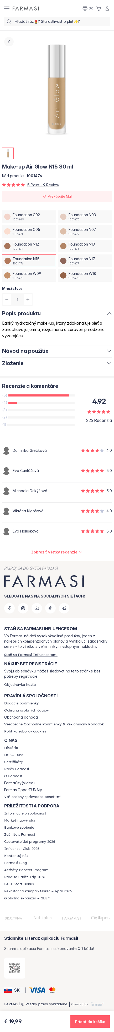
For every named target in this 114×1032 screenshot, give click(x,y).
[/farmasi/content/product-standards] (13, 762)
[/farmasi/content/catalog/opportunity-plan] (20, 820)
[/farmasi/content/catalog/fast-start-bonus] (19, 884)
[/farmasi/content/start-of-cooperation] (19, 835)
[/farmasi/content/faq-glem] (27, 898)
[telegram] (64, 608)
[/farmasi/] (26, 8)
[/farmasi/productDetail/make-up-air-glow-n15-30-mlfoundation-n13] (85, 246)
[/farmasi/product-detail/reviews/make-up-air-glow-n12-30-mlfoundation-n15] (57, 552)
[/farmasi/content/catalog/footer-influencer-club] (21, 849)
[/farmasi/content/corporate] (25, 813)
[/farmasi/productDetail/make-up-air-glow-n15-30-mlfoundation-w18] (85, 275)
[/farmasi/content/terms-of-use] (54, 724)
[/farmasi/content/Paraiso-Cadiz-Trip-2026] (24, 877)
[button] (14, 990)
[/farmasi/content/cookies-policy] (25, 731)
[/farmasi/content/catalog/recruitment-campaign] (38, 891)
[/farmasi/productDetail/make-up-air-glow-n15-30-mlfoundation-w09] (29, 275)
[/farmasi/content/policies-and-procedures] (26, 710)
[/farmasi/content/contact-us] (16, 856)
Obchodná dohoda (21, 717)
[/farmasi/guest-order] (20, 684)
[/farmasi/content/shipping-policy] (21, 703)
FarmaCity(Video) (19, 783)
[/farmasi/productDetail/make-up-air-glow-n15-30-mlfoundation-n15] (29, 260)
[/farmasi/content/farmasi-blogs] (15, 863)
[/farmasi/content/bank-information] (19, 827)
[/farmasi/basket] (98, 8)
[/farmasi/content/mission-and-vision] (13, 755)
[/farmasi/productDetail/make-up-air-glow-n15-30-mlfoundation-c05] (29, 231)
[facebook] (9, 608)
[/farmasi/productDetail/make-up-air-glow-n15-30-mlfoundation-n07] (85, 231)
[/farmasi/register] (31, 655)
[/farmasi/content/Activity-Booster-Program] (26, 870)
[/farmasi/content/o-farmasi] (13, 776)
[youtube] (37, 608)
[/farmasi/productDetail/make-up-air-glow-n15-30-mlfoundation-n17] (85, 260)
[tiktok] (50, 608)
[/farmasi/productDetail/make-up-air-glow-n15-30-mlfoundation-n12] (29, 246)
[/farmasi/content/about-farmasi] (11, 748)
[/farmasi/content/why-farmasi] (16, 769)
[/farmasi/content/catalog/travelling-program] (29, 842)
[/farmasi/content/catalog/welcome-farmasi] (32, 797)
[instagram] (23, 608)
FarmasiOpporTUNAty (23, 790)
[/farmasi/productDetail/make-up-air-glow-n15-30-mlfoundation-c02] (29, 216)
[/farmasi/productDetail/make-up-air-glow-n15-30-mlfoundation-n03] (85, 216)
